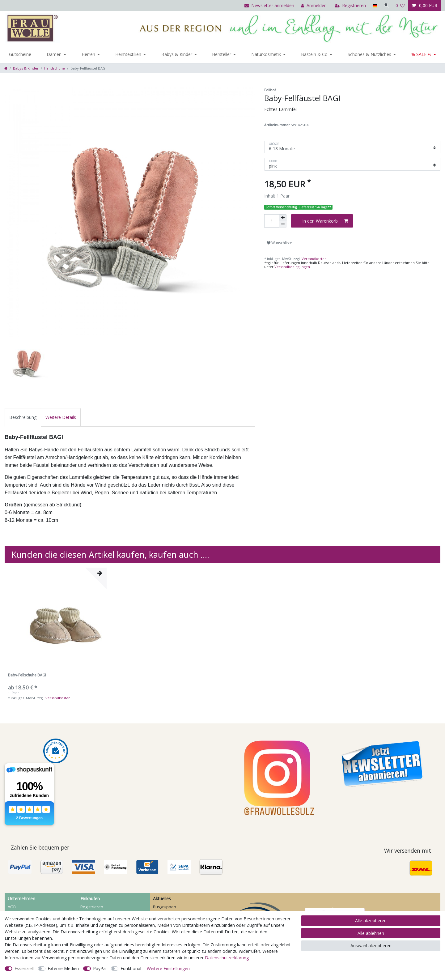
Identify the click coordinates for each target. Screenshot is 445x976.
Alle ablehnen (371, 933)
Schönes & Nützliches (369, 54)
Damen (54, 54)
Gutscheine (20, 54)
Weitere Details (60, 417)
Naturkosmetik (266, 54)
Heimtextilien (128, 54)
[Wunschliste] (400, 5)
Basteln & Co (314, 54)
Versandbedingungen (292, 266)
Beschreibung (22, 417)
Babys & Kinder (176, 54)
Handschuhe (54, 68)
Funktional (131, 968)
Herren (88, 54)
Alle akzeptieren (371, 920)
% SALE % (421, 54)
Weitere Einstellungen (168, 968)
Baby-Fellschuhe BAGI (27, 675)
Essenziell (24, 968)
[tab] (23, 417)
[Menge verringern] (282, 224)
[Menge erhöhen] (282, 217)
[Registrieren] (349, 5)
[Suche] (386, 5)
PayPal (100, 968)
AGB (12, 907)
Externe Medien (63, 968)
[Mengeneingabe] (271, 221)
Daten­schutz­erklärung (227, 958)
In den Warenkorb (325, 221)
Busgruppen (164, 907)
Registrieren (91, 907)
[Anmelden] (313, 5)
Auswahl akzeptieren (371, 945)
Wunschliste (279, 242)
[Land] (373, 5)
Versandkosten (314, 258)
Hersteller (221, 54)
